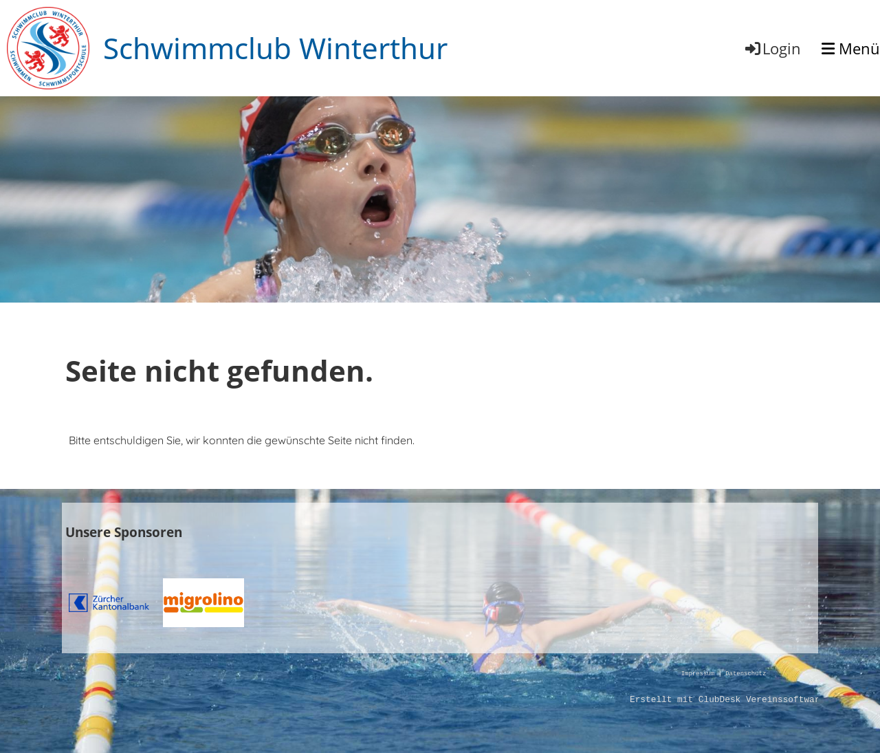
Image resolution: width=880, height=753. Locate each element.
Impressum (697, 674)
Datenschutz (745, 674)
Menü (851, 48)
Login (772, 48)
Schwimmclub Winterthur (275, 47)
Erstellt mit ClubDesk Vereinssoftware (727, 700)
